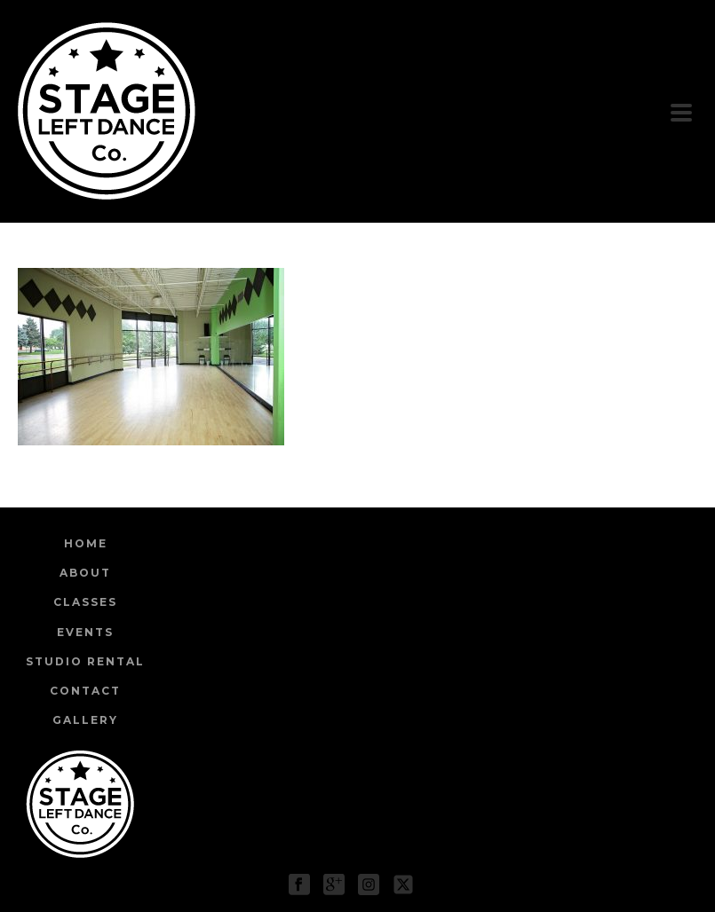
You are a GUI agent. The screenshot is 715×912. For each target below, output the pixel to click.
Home (85, 543)
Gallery (85, 720)
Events (85, 632)
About (85, 572)
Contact (85, 690)
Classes (85, 602)
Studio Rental (85, 661)
